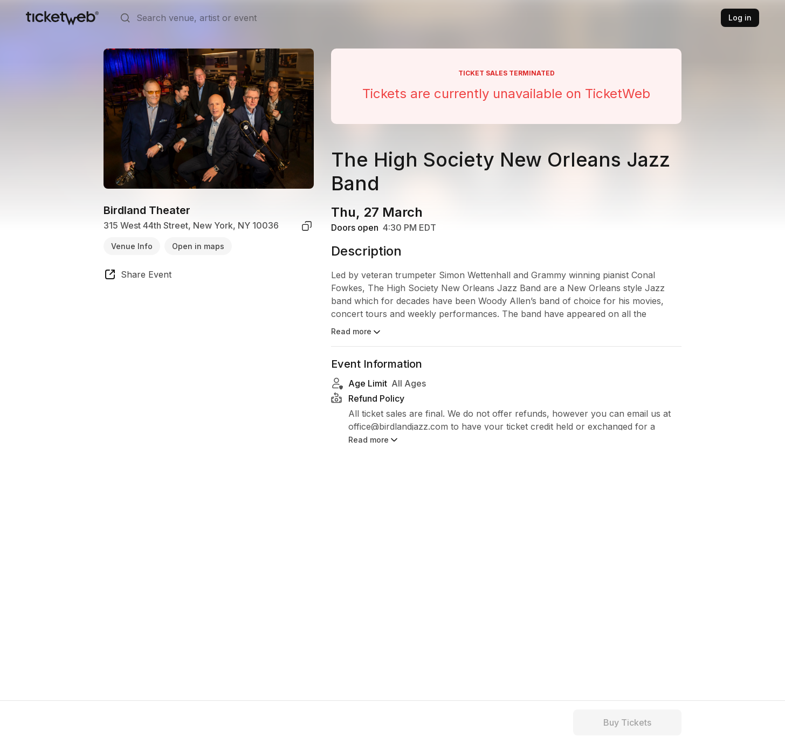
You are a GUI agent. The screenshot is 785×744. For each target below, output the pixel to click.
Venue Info (132, 246)
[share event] (137, 276)
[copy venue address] (307, 226)
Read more (356, 332)
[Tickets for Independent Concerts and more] (62, 17)
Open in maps (198, 246)
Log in (740, 17)
